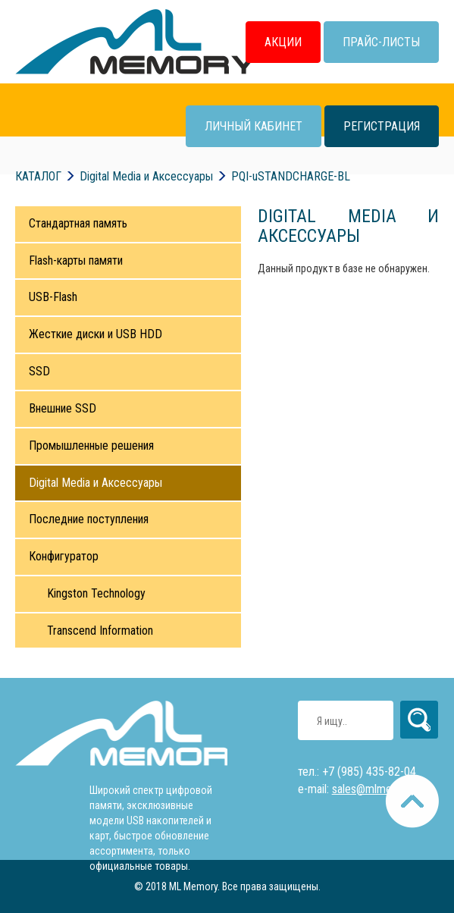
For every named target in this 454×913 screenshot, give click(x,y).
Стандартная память (78, 223)
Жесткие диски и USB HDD (95, 334)
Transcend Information (100, 630)
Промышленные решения (91, 445)
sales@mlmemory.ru (379, 789)
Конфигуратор (64, 556)
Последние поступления (89, 519)
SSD (39, 371)
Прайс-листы (381, 42)
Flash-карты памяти (76, 260)
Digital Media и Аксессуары (95, 482)
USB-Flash (53, 297)
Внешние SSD (62, 408)
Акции (283, 42)
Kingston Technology (96, 593)
